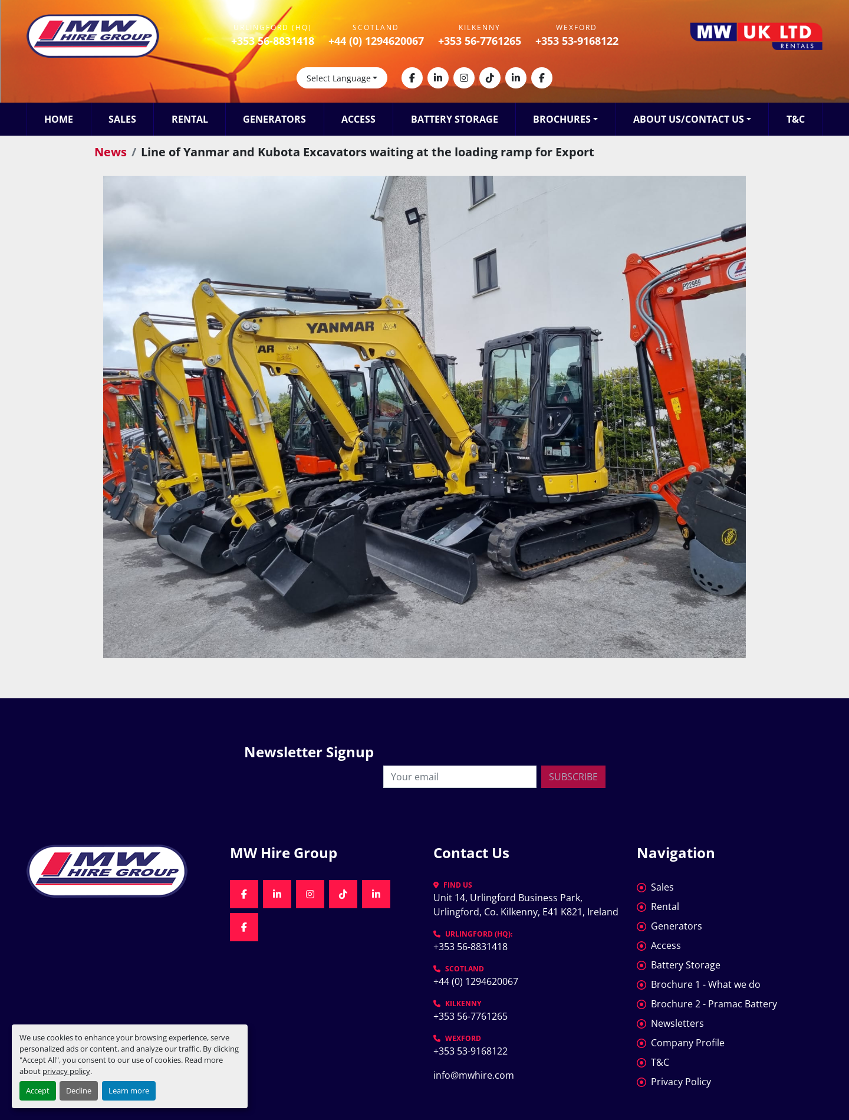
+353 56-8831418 (272, 41)
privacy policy (66, 1071)
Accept (38, 1090)
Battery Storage (454, 119)
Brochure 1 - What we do (706, 984)
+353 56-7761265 (479, 41)
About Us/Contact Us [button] (688, 119)
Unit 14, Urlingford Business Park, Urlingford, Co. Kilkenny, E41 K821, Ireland (525, 904)
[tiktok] (490, 77)
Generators (274, 119)
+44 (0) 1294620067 (376, 41)
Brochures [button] (562, 119)
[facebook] (412, 77)
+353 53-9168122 (576, 41)
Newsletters (677, 1023)
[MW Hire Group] (119, 871)
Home (58, 119)
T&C (796, 119)
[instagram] (464, 77)
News (110, 152)
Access (358, 119)
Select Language (339, 78)
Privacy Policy (681, 1081)
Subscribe (573, 776)
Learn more (128, 1090)
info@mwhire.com (473, 1075)
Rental (190, 119)
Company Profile (688, 1042)
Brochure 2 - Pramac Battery (714, 1003)
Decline (78, 1090)
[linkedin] (438, 77)
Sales (122, 119)
